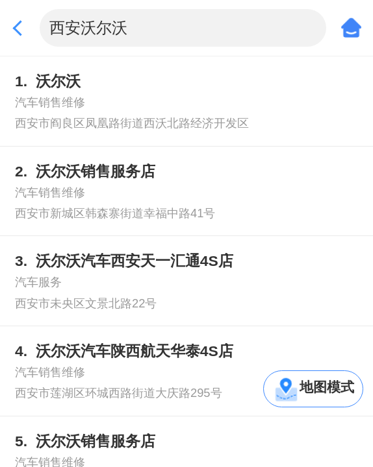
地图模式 (327, 387)
